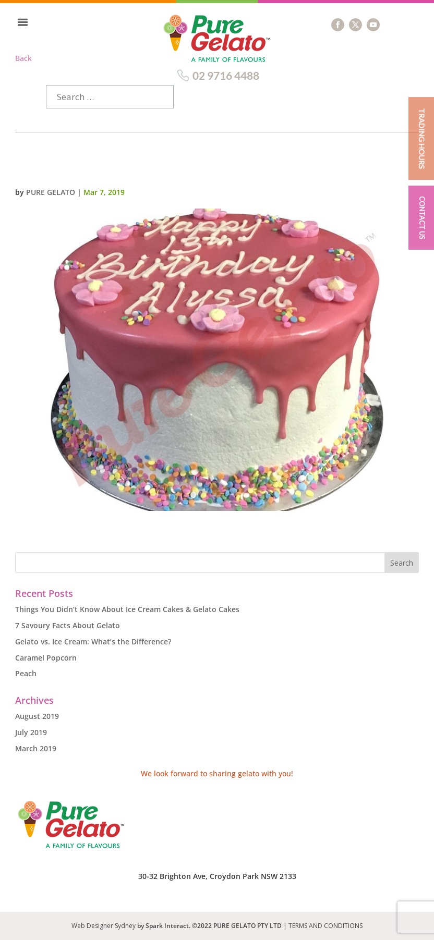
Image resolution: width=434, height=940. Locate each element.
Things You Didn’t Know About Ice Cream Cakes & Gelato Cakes (127, 609)
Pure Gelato (50, 192)
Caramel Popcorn (46, 658)
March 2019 (35, 748)
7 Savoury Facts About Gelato (67, 625)
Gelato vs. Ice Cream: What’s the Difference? (93, 641)
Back (23, 58)
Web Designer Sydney (104, 925)
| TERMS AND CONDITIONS (323, 925)
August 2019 (37, 716)
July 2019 (31, 732)
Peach (26, 673)
